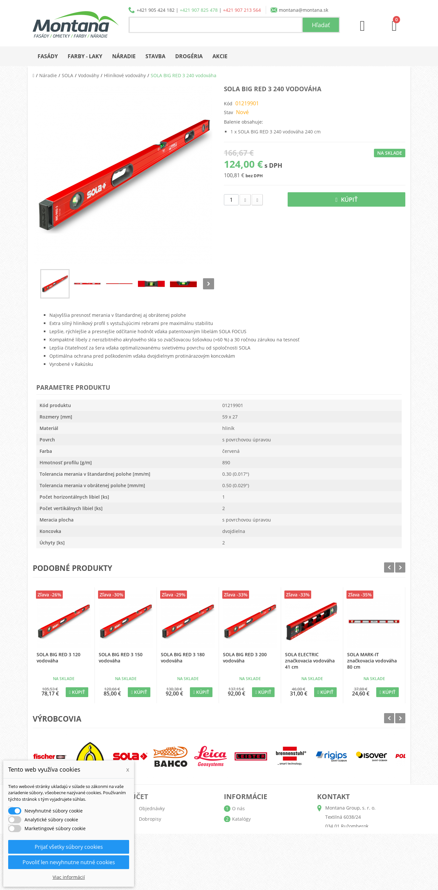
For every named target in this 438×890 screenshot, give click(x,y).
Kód (228, 103)
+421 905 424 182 (156, 10)
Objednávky (152, 808)
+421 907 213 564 (242, 10)
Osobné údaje (154, 840)
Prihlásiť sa (151, 871)
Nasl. (208, 283)
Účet (139, 796)
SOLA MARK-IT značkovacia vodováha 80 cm (372, 660)
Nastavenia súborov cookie (168, 861)
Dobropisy (150, 819)
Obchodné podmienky (256, 840)
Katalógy (241, 819)
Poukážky (149, 850)
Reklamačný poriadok (255, 850)
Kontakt (240, 861)
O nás (238, 808)
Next (400, 567)
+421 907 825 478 (199, 10)
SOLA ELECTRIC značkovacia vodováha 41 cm (310, 660)
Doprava (241, 829)
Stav (228, 112)
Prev (389, 567)
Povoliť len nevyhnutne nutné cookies (69, 862)
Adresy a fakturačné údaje (167, 829)
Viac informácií (69, 877)
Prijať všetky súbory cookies (69, 846)
